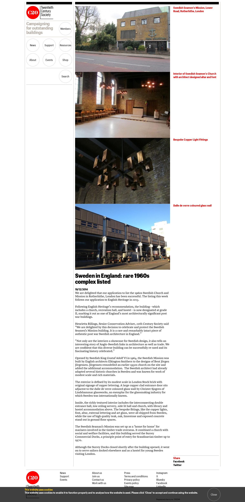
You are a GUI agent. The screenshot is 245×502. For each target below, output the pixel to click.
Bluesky (160, 479)
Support (49, 45)
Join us (96, 476)
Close (214, 494)
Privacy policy (132, 479)
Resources (65, 45)
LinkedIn (161, 486)
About (32, 59)
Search (65, 76)
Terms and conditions (136, 476)
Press (127, 472)
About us (97, 472)
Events (49, 59)
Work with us (99, 483)
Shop (65, 59)
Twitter (177, 464)
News (33, 45)
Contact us (98, 479)
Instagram (161, 472)
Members (65, 28)
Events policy (131, 483)
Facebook (178, 461)
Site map (129, 486)
